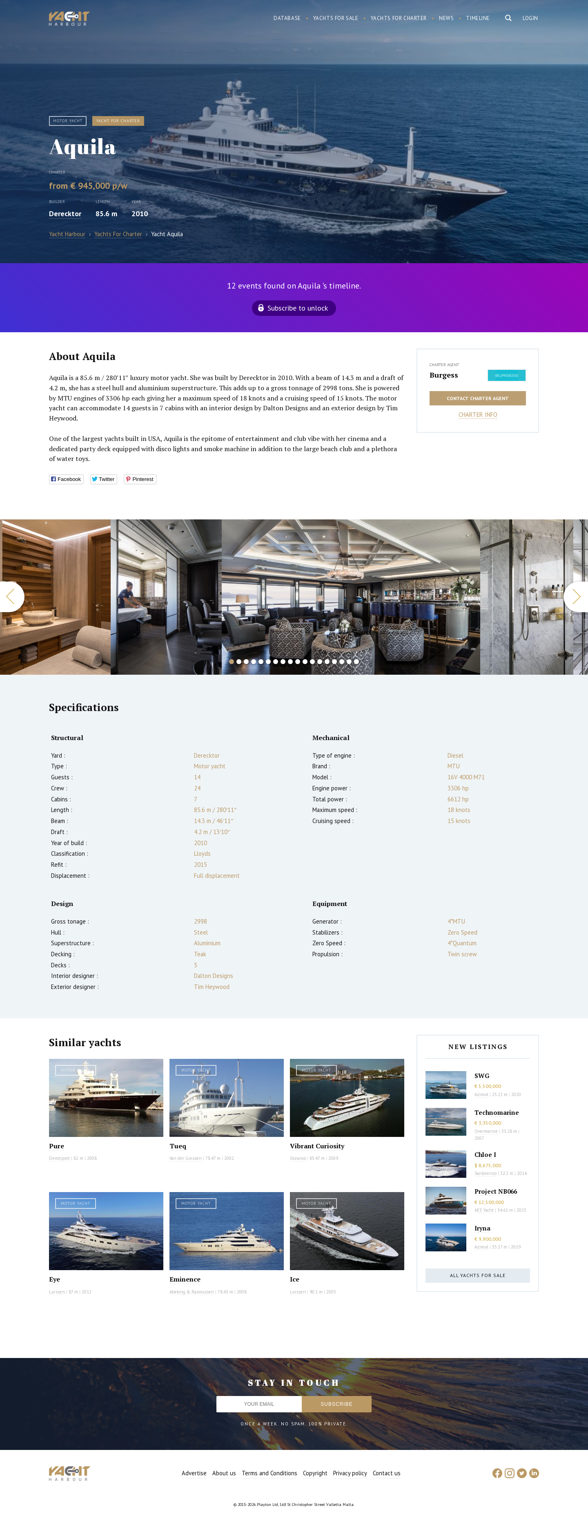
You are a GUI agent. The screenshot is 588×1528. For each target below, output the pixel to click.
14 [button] (327, 661)
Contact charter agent (478, 398)
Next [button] (576, 597)
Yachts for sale (336, 18)
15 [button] (334, 661)
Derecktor (65, 213)
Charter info (478, 414)
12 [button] (312, 661)
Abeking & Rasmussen (191, 1292)
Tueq (177, 1145)
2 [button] (238, 661)
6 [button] (268, 661)
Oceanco (298, 1158)
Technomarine (496, 1112)
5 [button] (260, 661)
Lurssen (57, 1292)
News (446, 18)
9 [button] (290, 661)
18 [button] (356, 661)
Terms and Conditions (269, 1473)
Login (530, 18)
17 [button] (349, 661)
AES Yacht (484, 1210)
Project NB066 (495, 1191)
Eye (54, 1279)
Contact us (387, 1473)
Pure (56, 1145)
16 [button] (341, 661)
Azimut (481, 1094)
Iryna (482, 1228)
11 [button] (305, 661)
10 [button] (297, 661)
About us (224, 1473)
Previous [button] (12, 597)
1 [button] (231, 661)
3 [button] (246, 661)
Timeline (478, 18)
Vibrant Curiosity (317, 1145)
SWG (481, 1076)
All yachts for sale (478, 1275)
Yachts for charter (399, 18)
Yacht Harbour (69, 19)
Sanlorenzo (485, 1173)
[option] (166, 597)
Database (287, 18)
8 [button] (283, 661)
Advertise (194, 1473)
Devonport (59, 1158)
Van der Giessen (185, 1158)
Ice (294, 1279)
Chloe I (485, 1154)
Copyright (315, 1473)
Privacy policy (350, 1473)
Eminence (184, 1279)
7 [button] (275, 661)
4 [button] (253, 661)
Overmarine (486, 1131)
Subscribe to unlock (297, 308)
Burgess (444, 375)
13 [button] (319, 661)
